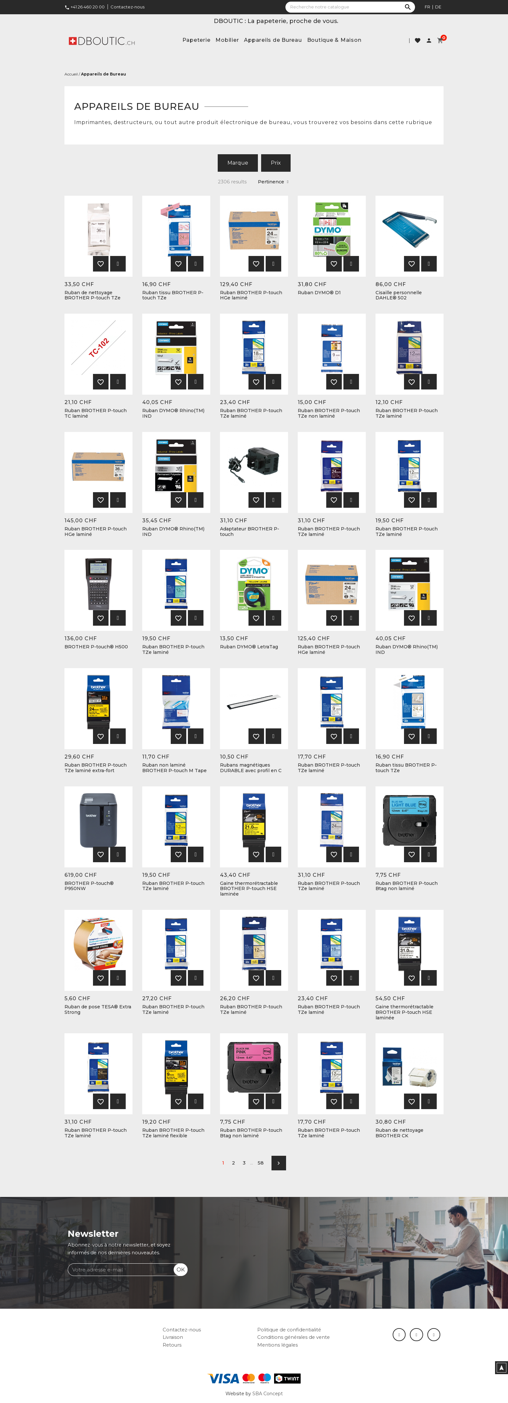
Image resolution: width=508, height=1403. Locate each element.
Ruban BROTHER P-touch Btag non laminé (406, 886)
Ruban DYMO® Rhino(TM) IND (173, 413)
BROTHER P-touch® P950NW (89, 886)
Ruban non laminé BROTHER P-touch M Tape (174, 767)
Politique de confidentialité (289, 1330)
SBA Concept (267, 1394)
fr (427, 6)
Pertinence (273, 182)
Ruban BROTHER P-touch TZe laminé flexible (173, 1133)
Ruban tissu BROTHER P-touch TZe (172, 295)
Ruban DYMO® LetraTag (249, 647)
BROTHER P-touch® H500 (96, 647)
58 (261, 1163)
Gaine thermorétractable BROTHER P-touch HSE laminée (249, 889)
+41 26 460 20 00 (84, 6)
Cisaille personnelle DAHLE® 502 (398, 295)
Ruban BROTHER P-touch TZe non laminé (329, 413)
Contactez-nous (127, 6)
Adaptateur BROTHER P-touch (249, 531)
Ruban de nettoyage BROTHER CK (399, 1133)
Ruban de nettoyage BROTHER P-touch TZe (92, 295)
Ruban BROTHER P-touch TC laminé (95, 413)
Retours (172, 1345)
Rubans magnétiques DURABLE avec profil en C (251, 767)
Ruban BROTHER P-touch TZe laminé (251, 413)
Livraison (173, 1337)
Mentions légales (277, 1345)
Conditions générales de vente (293, 1337)
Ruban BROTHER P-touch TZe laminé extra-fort (95, 767)
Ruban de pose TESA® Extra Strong (97, 1009)
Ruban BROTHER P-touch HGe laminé (251, 295)
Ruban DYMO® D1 (319, 293)
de (438, 6)
